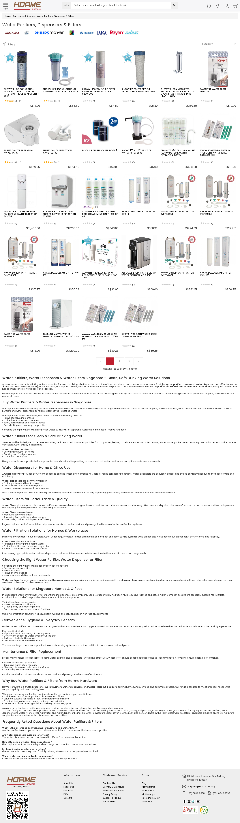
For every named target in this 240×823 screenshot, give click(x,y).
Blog (144, 783)
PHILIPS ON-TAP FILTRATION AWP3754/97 (18, 151)
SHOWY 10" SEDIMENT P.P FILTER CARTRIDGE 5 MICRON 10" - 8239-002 (98, 91)
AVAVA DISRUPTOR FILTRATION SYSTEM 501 (20, 274)
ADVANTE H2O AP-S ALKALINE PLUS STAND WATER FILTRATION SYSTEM (21, 214)
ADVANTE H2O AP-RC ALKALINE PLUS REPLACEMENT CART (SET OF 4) (100, 214)
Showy (133, 710)
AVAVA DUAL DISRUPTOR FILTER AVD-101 (138, 212)
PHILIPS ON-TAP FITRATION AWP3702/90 (57, 151)
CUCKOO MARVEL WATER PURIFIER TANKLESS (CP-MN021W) (61, 335)
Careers (68, 797)
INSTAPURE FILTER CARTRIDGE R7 (99, 150)
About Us (68, 783)
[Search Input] (121, 5)
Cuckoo (125, 710)
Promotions (148, 790)
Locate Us (69, 786)
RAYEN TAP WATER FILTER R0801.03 (213, 90)
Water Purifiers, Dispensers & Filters (55, 16)
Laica (109, 712)
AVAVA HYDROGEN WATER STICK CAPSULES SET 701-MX (139, 335)
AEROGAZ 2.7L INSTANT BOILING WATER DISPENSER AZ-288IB (139, 274)
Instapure (100, 712)
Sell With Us (109, 801)
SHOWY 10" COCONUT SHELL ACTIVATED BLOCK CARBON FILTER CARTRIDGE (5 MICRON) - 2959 (21, 93)
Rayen (116, 712)
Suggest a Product (112, 797)
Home (8, 16)
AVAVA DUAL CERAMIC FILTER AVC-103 (215, 274)
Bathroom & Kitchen (24, 16)
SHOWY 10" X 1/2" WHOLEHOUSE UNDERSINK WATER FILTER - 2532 (60, 90)
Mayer (151, 710)
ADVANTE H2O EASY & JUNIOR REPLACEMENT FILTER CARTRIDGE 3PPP (99, 275)
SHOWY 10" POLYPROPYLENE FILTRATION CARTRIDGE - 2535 (138, 90)
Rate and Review (150, 797)
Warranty (147, 801)
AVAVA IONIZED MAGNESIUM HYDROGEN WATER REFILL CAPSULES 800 (215, 153)
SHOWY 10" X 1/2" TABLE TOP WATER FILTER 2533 (137, 151)
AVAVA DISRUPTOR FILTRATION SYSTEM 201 (177, 212)
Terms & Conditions (113, 790)
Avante (90, 712)
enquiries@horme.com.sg (201, 786)
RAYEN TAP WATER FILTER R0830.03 (17, 335)
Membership (148, 786)
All (66, 5)
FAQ (66, 794)
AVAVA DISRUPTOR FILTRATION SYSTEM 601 (177, 274)
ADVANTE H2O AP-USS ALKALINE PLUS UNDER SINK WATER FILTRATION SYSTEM (178, 153)
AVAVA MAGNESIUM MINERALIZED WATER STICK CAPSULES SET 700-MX (100, 336)
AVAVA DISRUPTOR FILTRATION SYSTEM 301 (216, 212)
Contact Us (109, 783)
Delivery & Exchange (113, 786)
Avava (125, 712)
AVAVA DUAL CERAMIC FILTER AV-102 (61, 274)
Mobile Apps (148, 794)
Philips (141, 710)
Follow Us (68, 790)
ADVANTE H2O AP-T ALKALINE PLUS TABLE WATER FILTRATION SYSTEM (59, 214)
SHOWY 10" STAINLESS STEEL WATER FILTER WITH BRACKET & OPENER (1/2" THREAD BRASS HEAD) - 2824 (177, 93)
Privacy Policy (110, 794)
